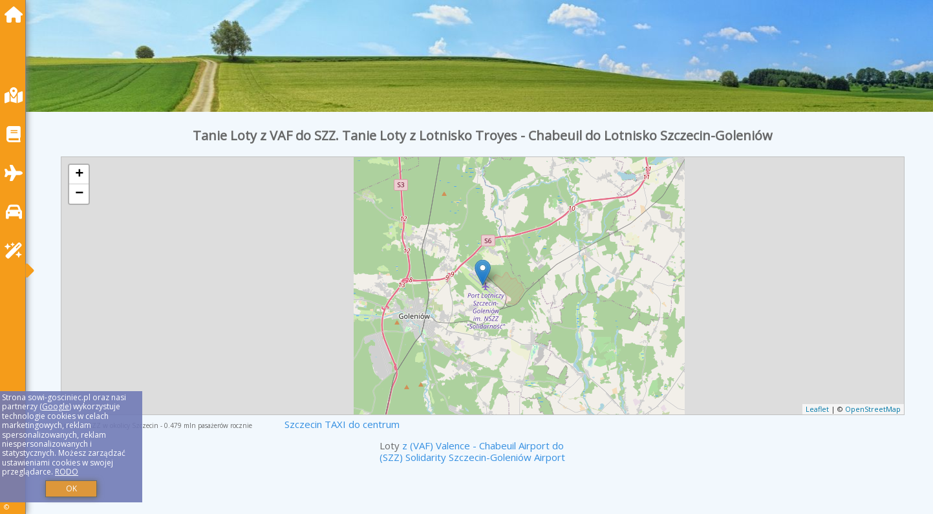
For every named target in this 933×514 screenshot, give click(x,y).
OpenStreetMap (873, 409)
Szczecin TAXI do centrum (342, 424)
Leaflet (817, 409)
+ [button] (79, 174)
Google (55, 406)
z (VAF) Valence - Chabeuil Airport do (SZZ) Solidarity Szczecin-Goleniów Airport (472, 451)
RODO (66, 471)
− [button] (79, 194)
